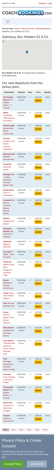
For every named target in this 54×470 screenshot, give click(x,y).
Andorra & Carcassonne (8, 418)
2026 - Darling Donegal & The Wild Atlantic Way (9, 179)
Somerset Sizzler (7, 166)
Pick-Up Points (27, 29)
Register (42, 3)
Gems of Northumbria (8, 192)
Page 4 (29, 430)
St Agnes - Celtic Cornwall (8, 254)
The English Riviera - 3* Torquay (8, 102)
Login (50, 3)
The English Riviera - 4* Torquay (8, 392)
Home (16, 29)
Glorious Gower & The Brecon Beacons (8, 317)
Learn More (37, 464)
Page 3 (21, 430)
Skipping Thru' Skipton (9, 221)
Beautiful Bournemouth (9, 156)
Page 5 (37, 430)
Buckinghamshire (43, 29)
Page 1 (5, 430)
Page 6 (45, 430)
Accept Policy (13, 464)
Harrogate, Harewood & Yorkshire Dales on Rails (9, 364)
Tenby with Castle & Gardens (8, 295)
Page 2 (13, 430)
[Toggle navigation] (7, 21)
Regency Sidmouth (7, 244)
